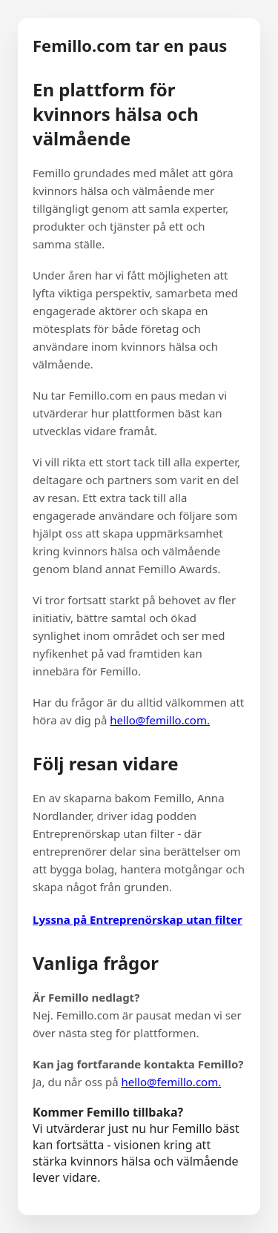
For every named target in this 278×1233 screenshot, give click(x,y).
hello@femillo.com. (160, 720)
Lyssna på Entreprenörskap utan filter (137, 919)
